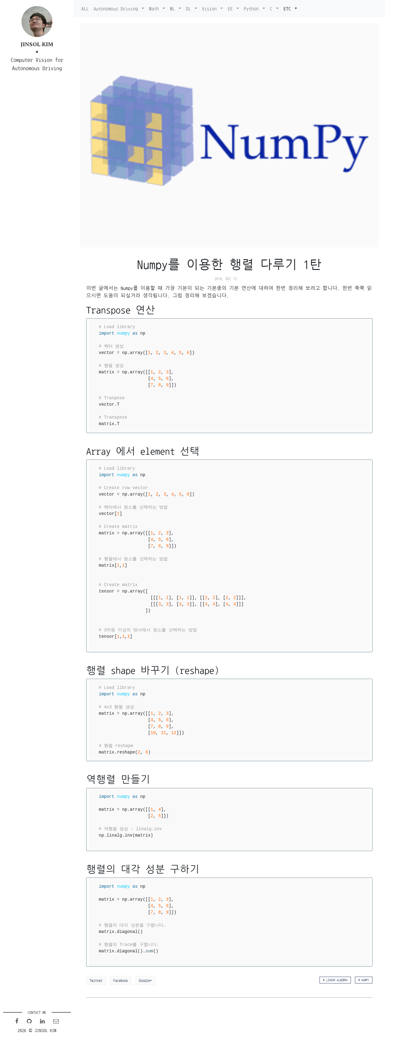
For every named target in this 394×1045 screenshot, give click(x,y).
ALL (85, 8)
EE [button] (231, 8)
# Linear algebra (335, 980)
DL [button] (189, 8)
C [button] (272, 8)
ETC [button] (288, 8)
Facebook (120, 980)
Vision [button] (210, 8)
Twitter (96, 980)
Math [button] (155, 8)
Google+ (145, 980)
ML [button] (173, 8)
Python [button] (252, 8)
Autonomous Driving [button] (117, 8)
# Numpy (363, 980)
